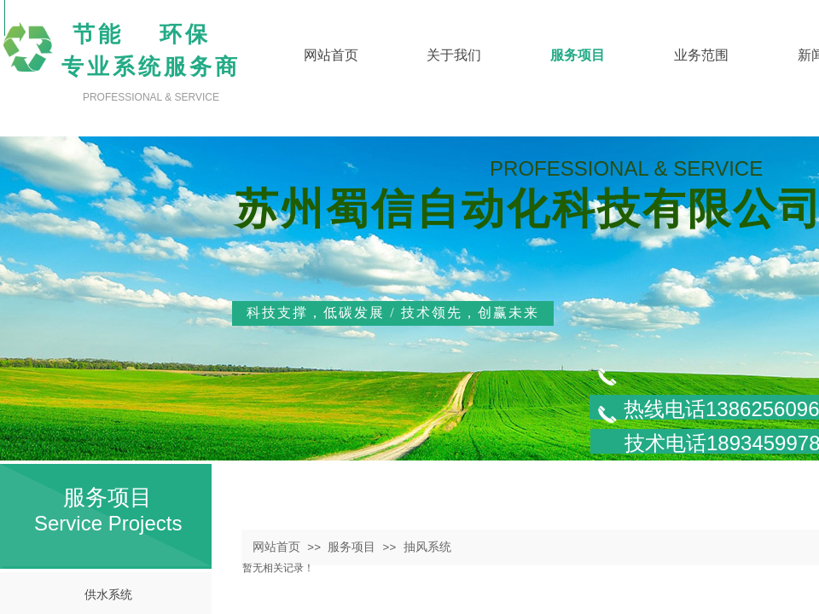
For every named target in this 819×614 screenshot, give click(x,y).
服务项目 (351, 547)
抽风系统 (427, 547)
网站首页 (276, 547)
